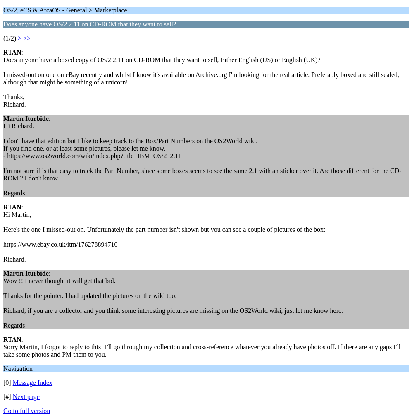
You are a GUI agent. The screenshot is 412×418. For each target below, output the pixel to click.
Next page (26, 396)
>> (27, 38)
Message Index (32, 382)
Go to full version (26, 410)
